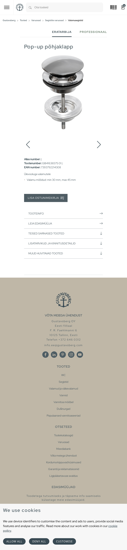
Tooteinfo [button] (65, 213)
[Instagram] (71, 354)
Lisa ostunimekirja (46, 198)
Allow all (14, 541)
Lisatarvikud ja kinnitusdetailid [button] (65, 243)
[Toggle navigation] (6, 7)
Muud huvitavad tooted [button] (65, 253)
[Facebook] (45, 354)
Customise (64, 541)
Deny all (39, 541)
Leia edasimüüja (65, 223)
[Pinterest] (62, 354)
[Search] (30, 7)
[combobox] (68, 7)
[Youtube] (80, 354)
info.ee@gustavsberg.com (63, 345)
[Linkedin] (54, 354)
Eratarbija (62, 32)
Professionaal (93, 32)
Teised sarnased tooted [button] (65, 233)
